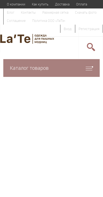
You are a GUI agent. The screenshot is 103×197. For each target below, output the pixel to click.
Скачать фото (86, 12)
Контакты (28, 12)
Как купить (40, 4)
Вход (68, 28)
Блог (10, 12)
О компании (16, 4)
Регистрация (89, 28)
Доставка (62, 4)
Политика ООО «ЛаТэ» (48, 20)
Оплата (81, 4)
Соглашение (16, 20)
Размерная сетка (55, 12)
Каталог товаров (51, 68)
